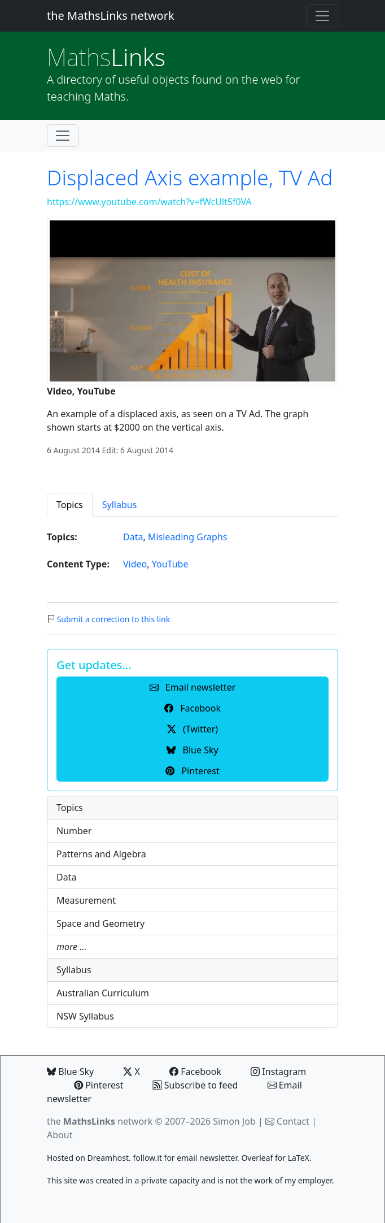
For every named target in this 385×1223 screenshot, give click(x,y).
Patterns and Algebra (101, 854)
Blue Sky (70, 1071)
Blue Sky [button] (192, 750)
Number (73, 831)
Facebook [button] (192, 708)
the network (99, 1121)
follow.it (147, 1157)
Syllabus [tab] (119, 504)
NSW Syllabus (85, 1016)
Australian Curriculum (102, 993)
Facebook (195, 1071)
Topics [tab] (69, 504)
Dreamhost (108, 1157)
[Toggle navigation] (322, 16)
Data (133, 537)
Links (106, 57)
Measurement (86, 900)
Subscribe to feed (195, 1085)
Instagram (278, 1071)
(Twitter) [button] (192, 729)
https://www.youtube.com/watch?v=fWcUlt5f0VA (149, 202)
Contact (293, 1121)
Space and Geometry (100, 923)
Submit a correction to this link (113, 619)
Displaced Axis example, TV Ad (190, 177)
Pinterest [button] (192, 771)
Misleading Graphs (188, 537)
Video (135, 564)
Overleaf (257, 1157)
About (59, 1135)
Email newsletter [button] (193, 687)
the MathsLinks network (110, 15)
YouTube (170, 564)
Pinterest (98, 1085)
